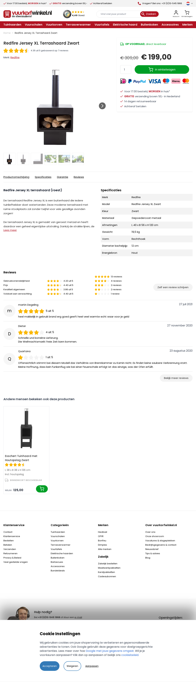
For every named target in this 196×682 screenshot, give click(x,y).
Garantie (62, 177)
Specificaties (43, 177)
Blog (147, 557)
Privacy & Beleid (12, 557)
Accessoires (58, 566)
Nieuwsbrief (151, 549)
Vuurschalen (58, 536)
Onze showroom (154, 536)
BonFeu (102, 540)
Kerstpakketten (106, 572)
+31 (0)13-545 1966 (49, 617)
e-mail (78, 617)
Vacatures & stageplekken (160, 540)
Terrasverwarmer (60, 544)
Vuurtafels (56, 549)
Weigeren (72, 666)
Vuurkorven (57, 540)
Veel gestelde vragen (15, 562)
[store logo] (27, 14)
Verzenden (9, 549)
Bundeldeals (58, 570)
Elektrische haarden (62, 553)
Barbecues (57, 562)
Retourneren (10, 553)
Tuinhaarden (58, 532)
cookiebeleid (129, 655)
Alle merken (104, 549)
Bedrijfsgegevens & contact (160, 544)
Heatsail (102, 532)
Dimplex (102, 544)
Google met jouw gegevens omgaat (110, 651)
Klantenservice (11, 536)
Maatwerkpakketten (109, 567)
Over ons (150, 532)
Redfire (15, 57)
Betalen (7, 544)
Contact (7, 532)
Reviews (79, 177)
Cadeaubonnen (107, 576)
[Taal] (189, 3)
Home (7, 33)
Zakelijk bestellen (107, 563)
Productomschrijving (16, 177)
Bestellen (8, 540)
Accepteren (49, 666)
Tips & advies (152, 553)
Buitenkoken (57, 557)
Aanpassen (92, 666)
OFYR (100, 536)
